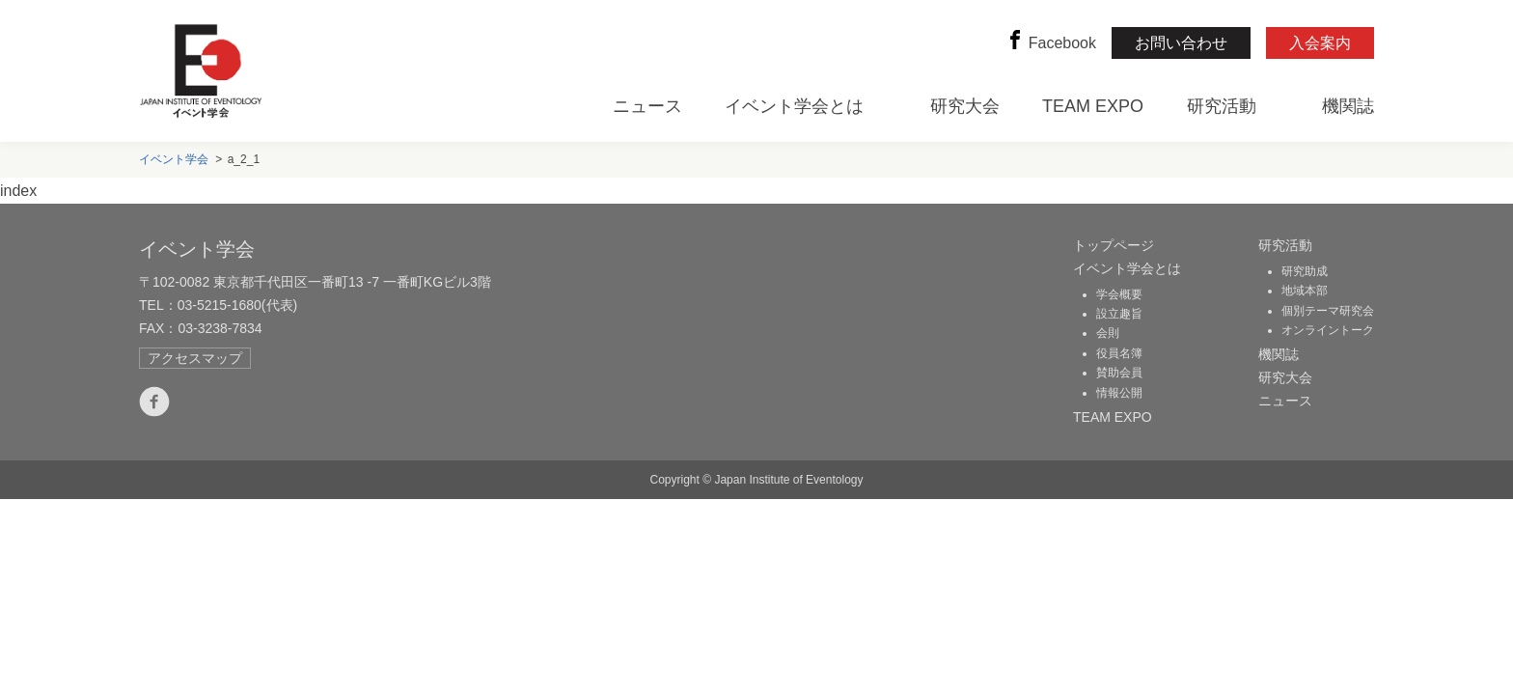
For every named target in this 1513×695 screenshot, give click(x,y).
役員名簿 (1119, 353)
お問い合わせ (1181, 43)
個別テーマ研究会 (1327, 311)
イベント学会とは (794, 106)
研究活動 (1221, 106)
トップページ (1113, 245)
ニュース (647, 106)
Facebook (1050, 43)
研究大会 (965, 106)
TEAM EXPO (1092, 106)
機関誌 (1348, 106)
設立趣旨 (1119, 313)
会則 (1107, 333)
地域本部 (1304, 290)
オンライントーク (1327, 330)
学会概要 (1119, 294)
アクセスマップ (195, 358)
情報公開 (1119, 393)
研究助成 (1304, 271)
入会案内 (1320, 43)
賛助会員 (1119, 372)
